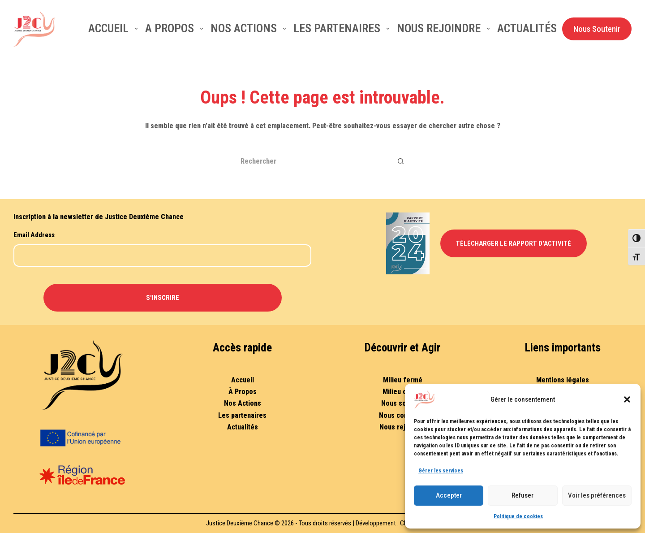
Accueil (115, 28)
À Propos (242, 391)
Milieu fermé (402, 380)
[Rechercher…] (311, 161)
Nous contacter (402, 415)
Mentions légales (562, 380)
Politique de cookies (518, 516)
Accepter (449, 495)
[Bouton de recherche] (401, 161)
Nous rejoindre (445, 28)
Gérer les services (440, 471)
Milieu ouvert (402, 391)
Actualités (527, 28)
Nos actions (250, 28)
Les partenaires (343, 28)
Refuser (522, 495)
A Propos (176, 28)
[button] (627, 399)
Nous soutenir (402, 403)
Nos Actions (242, 403)
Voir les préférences (597, 495)
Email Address (34, 235)
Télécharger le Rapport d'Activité (513, 243)
